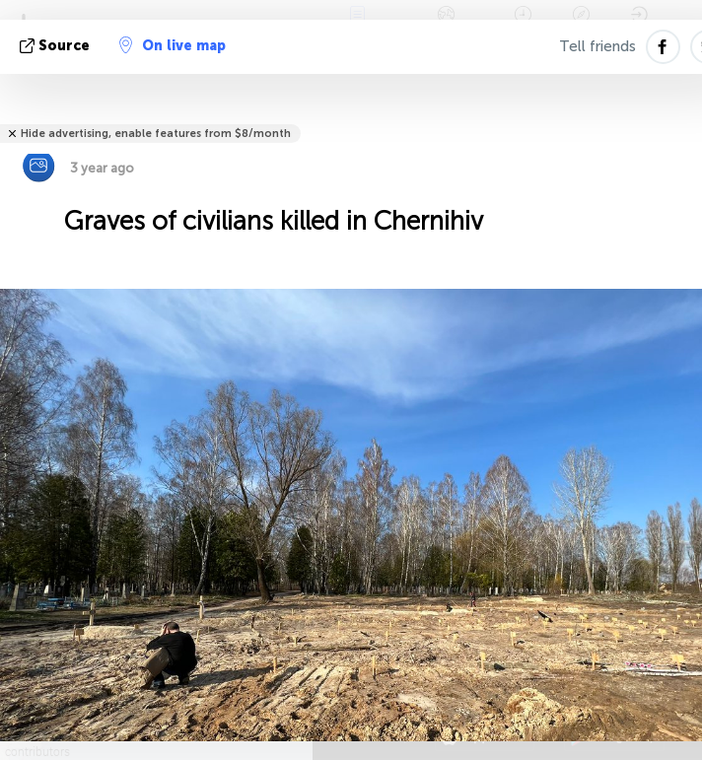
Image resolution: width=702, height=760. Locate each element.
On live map (172, 45)
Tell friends (597, 46)
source (57, 45)
